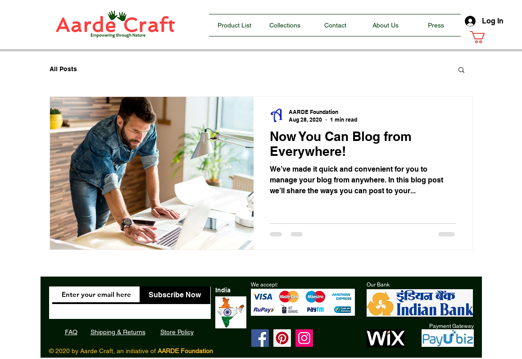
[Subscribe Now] (175, 295)
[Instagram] (304, 338)
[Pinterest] (282, 338)
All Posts (63, 69)
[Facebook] (260, 338)
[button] (484, 37)
